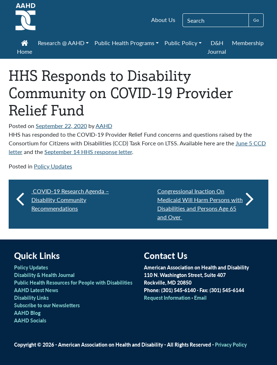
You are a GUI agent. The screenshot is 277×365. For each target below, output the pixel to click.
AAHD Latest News (36, 290)
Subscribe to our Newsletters (47, 305)
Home (24, 48)
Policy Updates (53, 166)
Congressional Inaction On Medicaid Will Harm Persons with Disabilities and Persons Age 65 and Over (205, 204)
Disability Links (31, 297)
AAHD (104, 126)
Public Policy (180, 43)
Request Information (167, 297)
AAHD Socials (30, 320)
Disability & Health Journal (44, 274)
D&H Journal (216, 47)
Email (200, 297)
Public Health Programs (124, 43)
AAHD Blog (27, 312)
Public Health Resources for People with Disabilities (73, 282)
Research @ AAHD (61, 43)
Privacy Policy (231, 344)
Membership (248, 43)
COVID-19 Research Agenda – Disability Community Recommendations (70, 199)
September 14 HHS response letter (88, 152)
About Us (163, 20)
